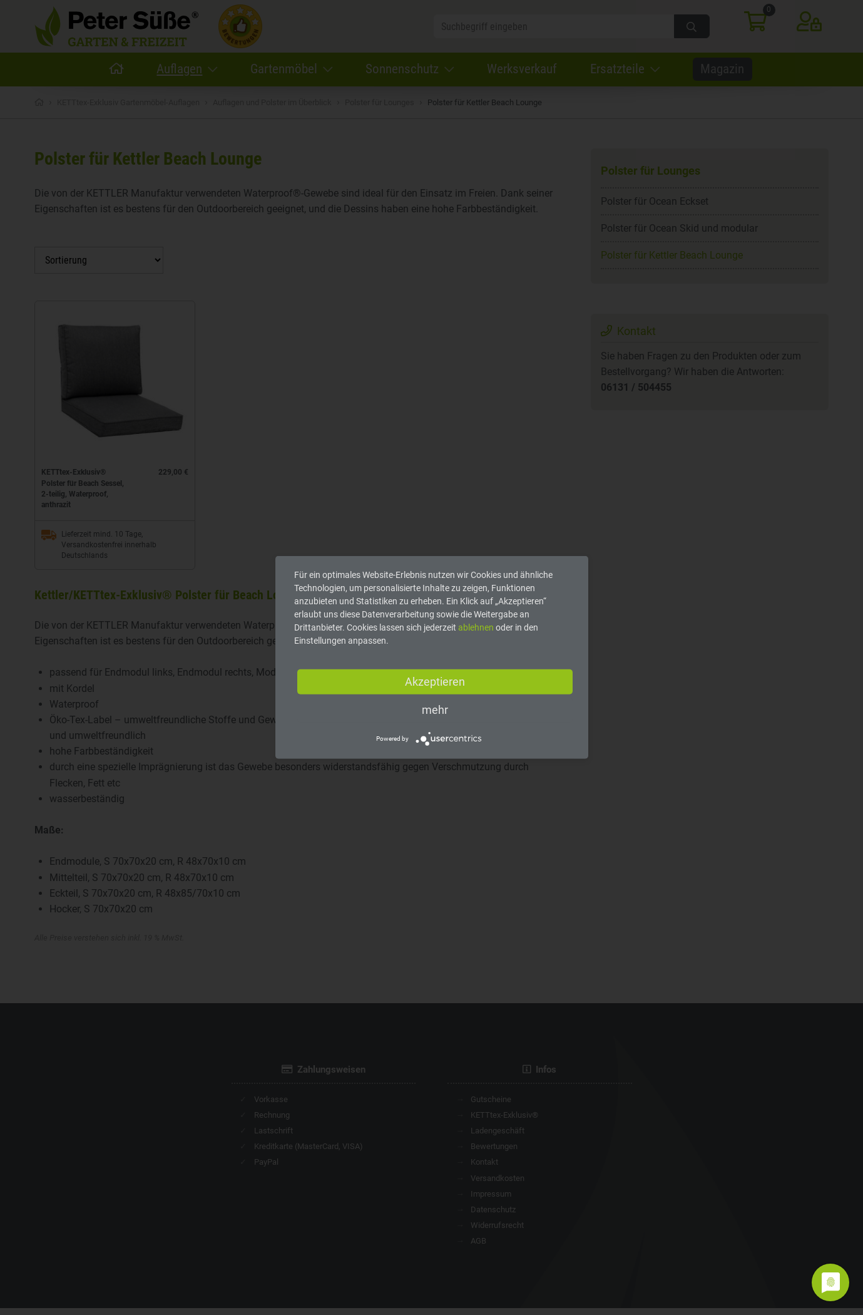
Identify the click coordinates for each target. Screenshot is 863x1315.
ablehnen (476, 627)
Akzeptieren (435, 681)
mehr (435, 709)
